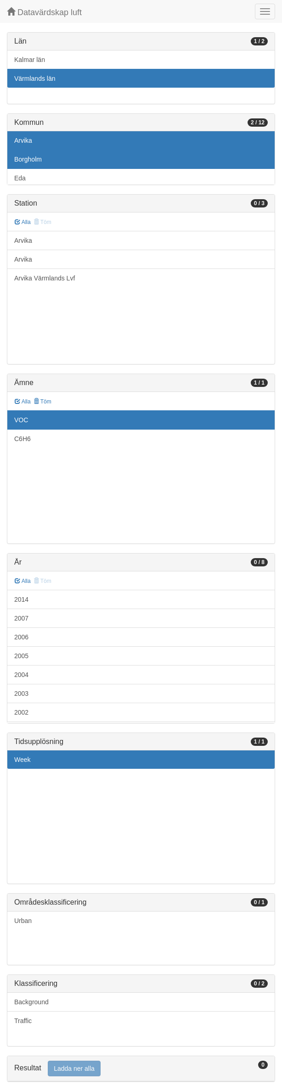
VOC (21, 420)
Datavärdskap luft (44, 12)
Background (31, 1002)
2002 (21, 712)
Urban (23, 920)
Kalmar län (29, 59)
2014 (21, 599)
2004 (21, 674)
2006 (21, 637)
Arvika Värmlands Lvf (44, 278)
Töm (42, 401)
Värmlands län (35, 78)
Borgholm (28, 159)
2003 (21, 693)
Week (22, 759)
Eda (20, 178)
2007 (21, 618)
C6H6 (22, 438)
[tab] (141, 1068)
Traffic (23, 1020)
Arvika (23, 140)
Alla (23, 222)
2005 (21, 656)
